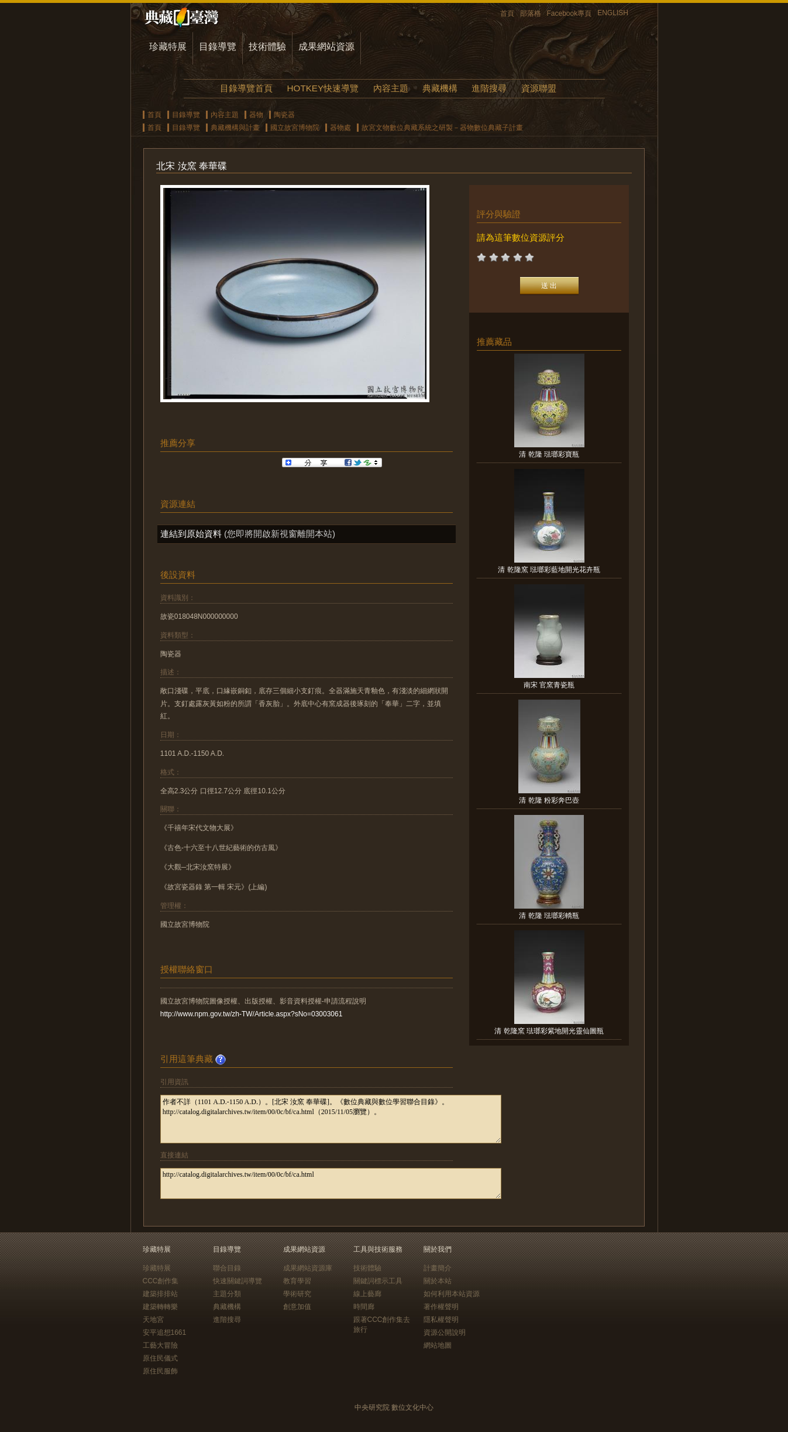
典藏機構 (439, 88)
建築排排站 (160, 1294)
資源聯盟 (538, 88)
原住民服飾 (160, 1371)
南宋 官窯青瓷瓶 (549, 685)
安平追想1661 (165, 1332)
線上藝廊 (367, 1294)
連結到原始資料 (191, 534)
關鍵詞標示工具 (377, 1281)
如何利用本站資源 (452, 1294)
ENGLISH (612, 13)
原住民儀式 (160, 1358)
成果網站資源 (326, 47)
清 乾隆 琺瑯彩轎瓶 (549, 916)
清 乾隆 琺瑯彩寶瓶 (549, 454)
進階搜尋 (489, 88)
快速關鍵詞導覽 (237, 1281)
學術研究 (297, 1294)
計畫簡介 (438, 1268)
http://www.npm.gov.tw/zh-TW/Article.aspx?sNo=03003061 (251, 1014)
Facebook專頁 (569, 13)
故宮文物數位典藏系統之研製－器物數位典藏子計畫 (442, 128)
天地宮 (153, 1319)
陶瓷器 (284, 115)
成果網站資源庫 (307, 1268)
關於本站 (438, 1281)
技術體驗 (267, 47)
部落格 (530, 13)
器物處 (340, 128)
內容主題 (390, 88)
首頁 (507, 13)
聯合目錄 (227, 1268)
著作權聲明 (441, 1307)
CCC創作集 (161, 1281)
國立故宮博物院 (294, 128)
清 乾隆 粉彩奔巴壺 (549, 800)
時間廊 (363, 1307)
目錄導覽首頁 (246, 88)
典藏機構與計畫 (235, 128)
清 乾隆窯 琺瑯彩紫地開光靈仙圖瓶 (549, 1031)
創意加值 (297, 1307)
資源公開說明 (445, 1332)
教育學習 (297, 1281)
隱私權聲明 (441, 1319)
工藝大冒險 (160, 1345)
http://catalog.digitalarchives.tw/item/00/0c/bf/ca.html (330, 1183)
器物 (256, 115)
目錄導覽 (217, 47)
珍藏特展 (168, 47)
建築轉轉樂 (160, 1307)
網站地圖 (438, 1345)
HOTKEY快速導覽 (323, 88)
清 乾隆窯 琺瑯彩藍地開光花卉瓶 (549, 570)
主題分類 (227, 1294)
